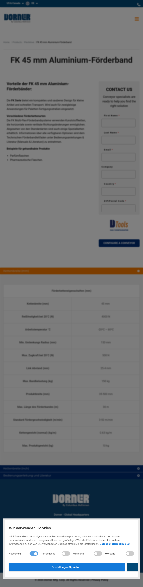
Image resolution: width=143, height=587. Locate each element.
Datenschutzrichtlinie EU (115, 542)
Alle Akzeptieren (103, 566)
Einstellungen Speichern (40, 566)
